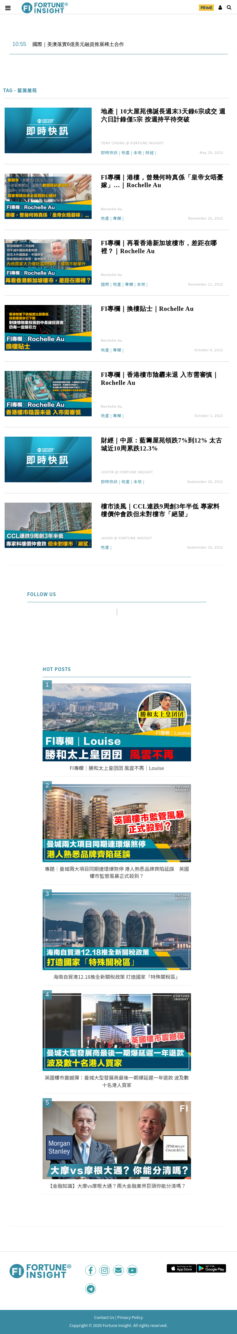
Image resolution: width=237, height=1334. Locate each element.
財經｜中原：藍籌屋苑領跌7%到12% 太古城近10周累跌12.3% (161, 444)
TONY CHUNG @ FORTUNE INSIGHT (132, 142)
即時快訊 (109, 152)
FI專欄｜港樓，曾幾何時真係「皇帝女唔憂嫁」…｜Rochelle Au (162, 181)
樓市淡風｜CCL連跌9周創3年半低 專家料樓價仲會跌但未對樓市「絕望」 (160, 510)
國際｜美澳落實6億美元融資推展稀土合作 (78, 44)
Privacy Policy (130, 1317)
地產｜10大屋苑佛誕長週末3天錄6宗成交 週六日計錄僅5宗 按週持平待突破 (163, 115)
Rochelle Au (112, 208)
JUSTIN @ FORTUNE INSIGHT (127, 471)
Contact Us (104, 1317)
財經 (149, 152)
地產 (125, 152)
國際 (105, 284)
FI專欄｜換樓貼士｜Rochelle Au (147, 308)
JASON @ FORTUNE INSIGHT (126, 537)
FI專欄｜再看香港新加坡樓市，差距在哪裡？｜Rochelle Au (159, 247)
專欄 (117, 218)
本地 (137, 152)
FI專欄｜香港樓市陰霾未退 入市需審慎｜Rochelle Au (160, 378)
